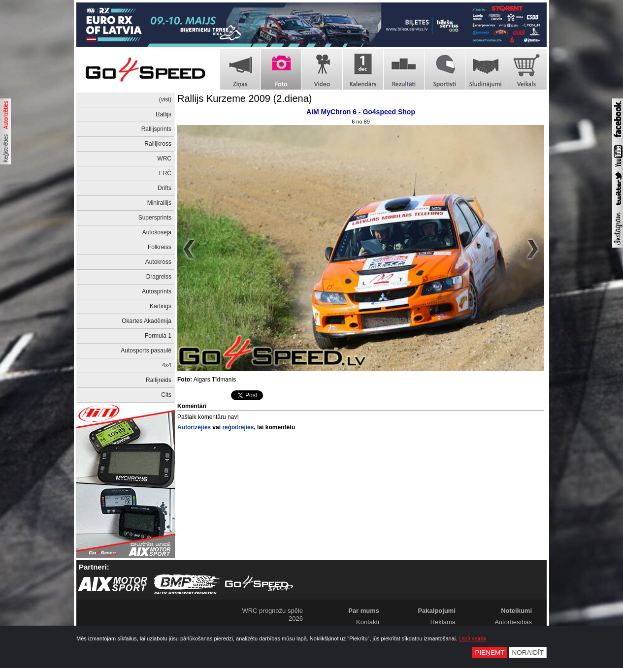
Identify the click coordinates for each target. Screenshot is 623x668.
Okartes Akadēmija (146, 321)
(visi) (165, 99)
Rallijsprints (156, 129)
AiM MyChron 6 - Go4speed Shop (360, 112)
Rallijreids (158, 380)
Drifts (164, 188)
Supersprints (154, 217)
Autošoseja (156, 232)
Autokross (158, 261)
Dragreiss (158, 276)
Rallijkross (157, 143)
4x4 (166, 365)
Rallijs (163, 114)
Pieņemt (489, 652)
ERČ (165, 173)
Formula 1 (158, 335)
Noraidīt (528, 652)
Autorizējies (194, 427)
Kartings (160, 306)
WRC (164, 158)
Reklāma (443, 622)
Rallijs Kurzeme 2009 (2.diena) (244, 98)
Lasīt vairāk (472, 638)
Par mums (363, 610)
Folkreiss (159, 247)
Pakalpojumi (437, 610)
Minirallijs (159, 202)
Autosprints (156, 291)
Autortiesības (513, 622)
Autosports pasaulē (146, 350)
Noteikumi (516, 610)
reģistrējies (238, 427)
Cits (166, 394)
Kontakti (367, 622)
